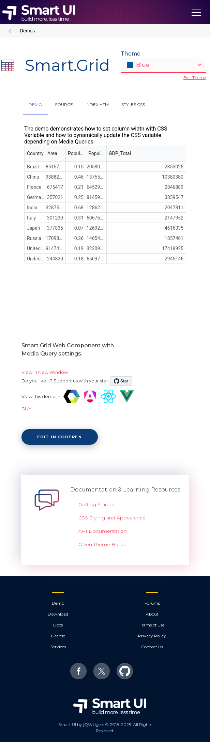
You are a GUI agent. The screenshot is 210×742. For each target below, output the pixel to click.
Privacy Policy (152, 635)
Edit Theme (194, 77)
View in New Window (44, 372)
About (152, 614)
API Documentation (102, 531)
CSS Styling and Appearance (112, 518)
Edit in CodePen (59, 437)
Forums (152, 603)
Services (58, 646)
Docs (58, 624)
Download (58, 614)
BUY (26, 408)
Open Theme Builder (103, 544)
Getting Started (96, 504)
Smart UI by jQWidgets (81, 724)
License (58, 635)
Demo (58, 603)
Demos (21, 30)
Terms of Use (152, 624)
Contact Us (152, 646)
